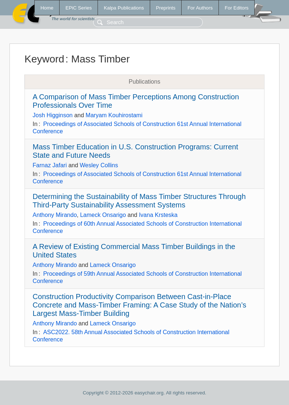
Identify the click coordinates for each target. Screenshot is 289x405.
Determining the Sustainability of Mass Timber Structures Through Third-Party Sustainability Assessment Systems (139, 200)
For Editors (236, 8)
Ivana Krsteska (158, 215)
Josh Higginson (52, 115)
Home (47, 8)
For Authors (200, 8)
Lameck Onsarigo (103, 215)
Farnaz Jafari (49, 165)
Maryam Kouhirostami (113, 115)
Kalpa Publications (124, 8)
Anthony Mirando (55, 215)
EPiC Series (78, 8)
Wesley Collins (99, 165)
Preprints (165, 8)
